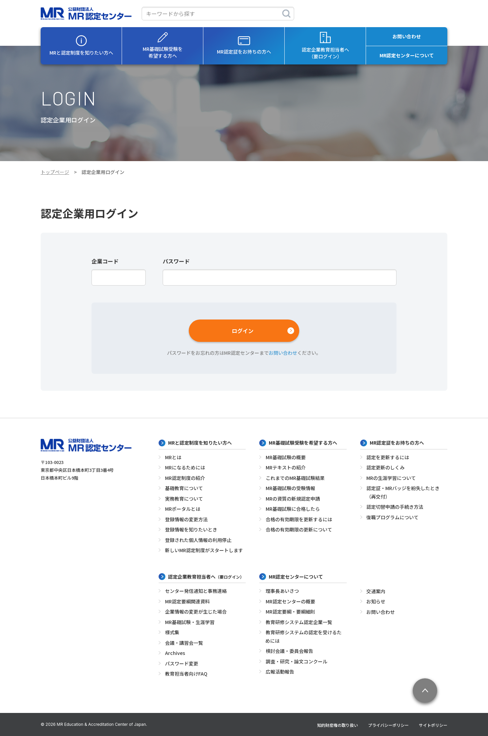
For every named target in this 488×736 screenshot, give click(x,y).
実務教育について (184, 498)
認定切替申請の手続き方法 (394, 506)
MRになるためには (185, 467)
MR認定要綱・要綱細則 (290, 611)
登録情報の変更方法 (186, 519)
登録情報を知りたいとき (191, 529)
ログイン (242, 331)
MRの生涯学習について (391, 477)
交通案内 (375, 591)
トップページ (55, 172)
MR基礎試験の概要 (286, 457)
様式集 (172, 632)
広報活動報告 (280, 671)
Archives (175, 653)
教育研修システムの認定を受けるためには (303, 636)
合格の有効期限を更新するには (299, 519)
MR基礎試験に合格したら (293, 508)
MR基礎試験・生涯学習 (190, 622)
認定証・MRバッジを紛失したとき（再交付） (403, 492)
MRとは (173, 457)
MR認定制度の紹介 (185, 477)
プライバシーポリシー (388, 725)
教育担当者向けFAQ (186, 673)
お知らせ (375, 601)
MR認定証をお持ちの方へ (244, 45)
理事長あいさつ (282, 590)
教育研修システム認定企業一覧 (299, 622)
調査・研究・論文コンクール (296, 661)
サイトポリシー (433, 725)
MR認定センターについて (407, 55)
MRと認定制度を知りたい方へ (81, 45)
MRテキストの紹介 (286, 467)
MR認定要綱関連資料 (187, 601)
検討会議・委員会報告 (289, 650)
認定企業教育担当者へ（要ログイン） (325, 46)
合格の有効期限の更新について (299, 529)
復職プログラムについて (392, 517)
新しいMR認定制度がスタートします (204, 550)
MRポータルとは (182, 508)
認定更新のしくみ (385, 467)
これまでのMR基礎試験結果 (295, 477)
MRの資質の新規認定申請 (293, 498)
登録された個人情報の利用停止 (198, 540)
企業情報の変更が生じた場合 (196, 611)
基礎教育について (184, 488)
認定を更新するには (387, 457)
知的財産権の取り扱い (337, 725)
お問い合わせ (406, 36)
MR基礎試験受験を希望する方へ (163, 45)
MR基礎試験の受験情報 (290, 488)
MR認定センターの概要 (290, 601)
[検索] (286, 13)
